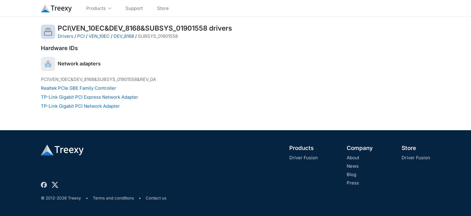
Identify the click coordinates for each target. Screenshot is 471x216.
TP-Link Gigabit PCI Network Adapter (80, 106)
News (353, 166)
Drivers (65, 36)
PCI (81, 36)
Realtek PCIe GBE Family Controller (78, 88)
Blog (351, 174)
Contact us (156, 198)
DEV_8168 (124, 36)
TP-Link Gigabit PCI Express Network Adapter (89, 97)
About (353, 157)
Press (353, 183)
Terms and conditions (113, 198)
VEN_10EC (99, 36)
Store (409, 148)
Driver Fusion (303, 157)
